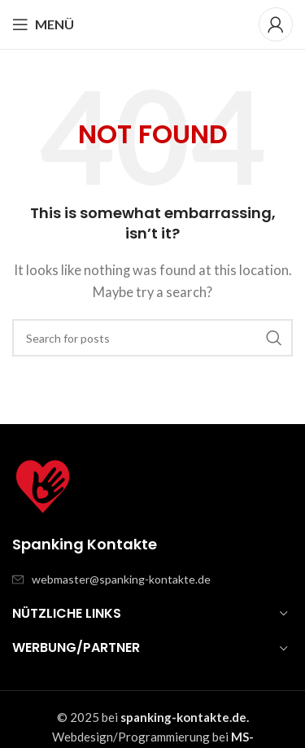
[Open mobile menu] (43, 24)
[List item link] (152, 579)
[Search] (152, 338)
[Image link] (42, 485)
